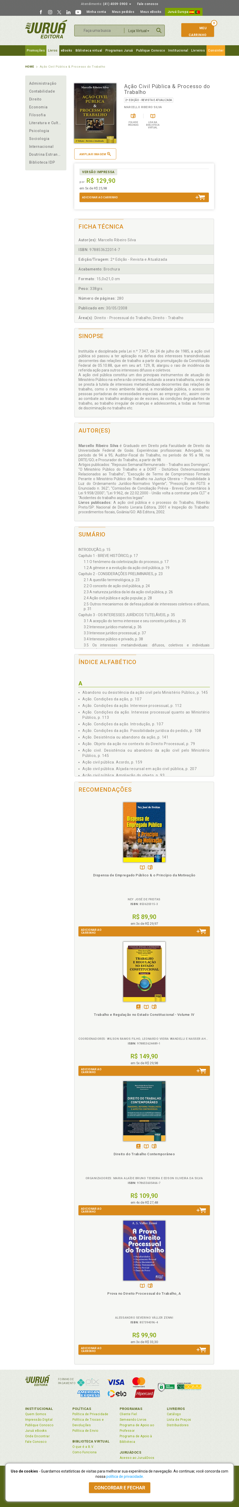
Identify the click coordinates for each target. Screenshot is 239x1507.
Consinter (216, 50)
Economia (38, 107)
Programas (131, 1409)
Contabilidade (42, 91)
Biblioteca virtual (89, 50)
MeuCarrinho (195, 31)
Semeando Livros (133, 1419)
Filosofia (37, 115)
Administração (43, 83)
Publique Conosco (150, 50)
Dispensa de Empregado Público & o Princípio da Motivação (144, 875)
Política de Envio (85, 1431)
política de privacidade (124, 1476)
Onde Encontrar (37, 1436)
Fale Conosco (36, 1442)
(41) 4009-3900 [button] (106, 4)
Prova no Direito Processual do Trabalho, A (144, 1293)
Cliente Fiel (128, 1414)
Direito (35, 99)
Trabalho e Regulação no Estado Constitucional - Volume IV (144, 1015)
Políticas (81, 1409)
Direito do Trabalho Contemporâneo (144, 1154)
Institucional (178, 50)
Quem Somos (35, 1414)
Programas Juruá (119, 50)
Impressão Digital (39, 1419)
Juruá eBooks (36, 1431)
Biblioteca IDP (42, 162)
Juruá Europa (184, 12)
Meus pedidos (123, 12)
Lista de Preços (179, 1419)
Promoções (36, 50)
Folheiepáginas (150, 867)
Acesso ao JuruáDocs (137, 1458)
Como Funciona (84, 1452)
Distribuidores (178, 1425)
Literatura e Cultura (46, 123)
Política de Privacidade (90, 1414)
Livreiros (198, 50)
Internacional (41, 146)
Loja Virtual (138, 31)
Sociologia (39, 139)
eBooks (66, 50)
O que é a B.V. (83, 1447)
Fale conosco (147, 4)
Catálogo (174, 1414)
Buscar (158, 30)
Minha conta (96, 12)
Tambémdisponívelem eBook (138, 1007)
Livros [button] (52, 50)
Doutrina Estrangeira (46, 154)
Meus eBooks (151, 12)
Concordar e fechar (119, 1487)
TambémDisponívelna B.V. (142, 867)
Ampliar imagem (95, 154)
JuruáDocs (130, 1452)
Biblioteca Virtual (91, 1441)
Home (29, 66)
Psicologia (39, 131)
